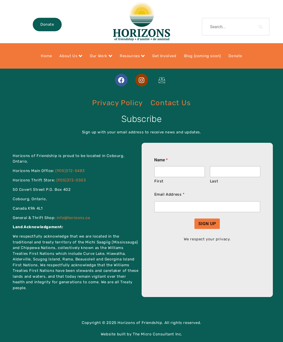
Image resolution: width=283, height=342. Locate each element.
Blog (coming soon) (202, 56)
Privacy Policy (117, 103)
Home (46, 56)
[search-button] (261, 27)
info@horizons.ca (73, 217)
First (158, 181)
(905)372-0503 (71, 180)
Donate (47, 24)
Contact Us (171, 103)
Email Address (169, 194)
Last (214, 181)
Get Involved (164, 56)
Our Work (101, 56)
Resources (132, 56)
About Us (70, 56)
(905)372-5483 (70, 170)
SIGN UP (207, 223)
